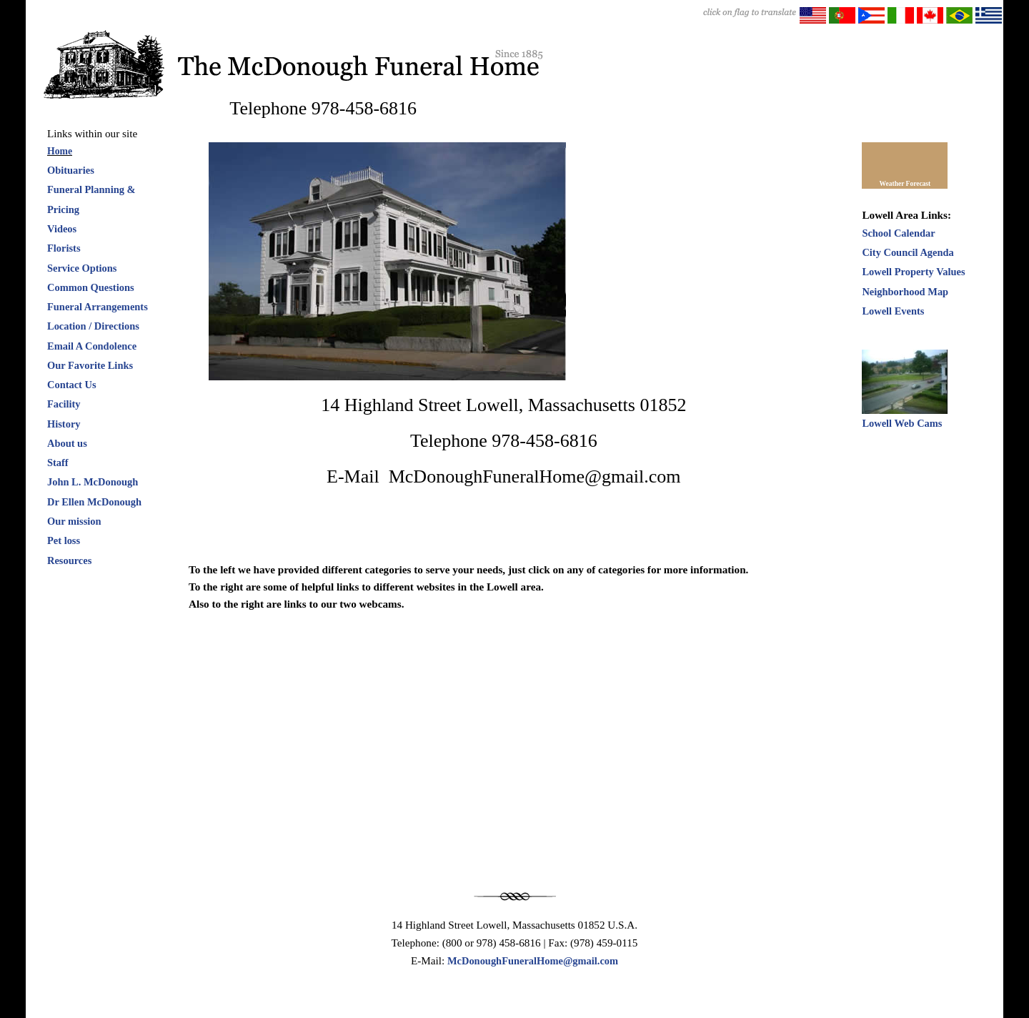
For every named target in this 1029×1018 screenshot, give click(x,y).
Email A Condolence (91, 346)
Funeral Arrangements (97, 306)
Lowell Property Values (913, 271)
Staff (58, 462)
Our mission (74, 521)
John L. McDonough (92, 482)
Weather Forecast (905, 183)
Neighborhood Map (905, 291)
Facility (64, 404)
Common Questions (90, 287)
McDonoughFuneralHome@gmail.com (532, 961)
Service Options (81, 268)
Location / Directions (93, 326)
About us (67, 443)
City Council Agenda (907, 252)
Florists (64, 248)
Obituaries (70, 170)
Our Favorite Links (90, 365)
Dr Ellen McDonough (94, 502)
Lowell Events (893, 311)
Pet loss (63, 540)
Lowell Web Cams (902, 423)
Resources (69, 560)
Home (59, 151)
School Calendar (898, 233)
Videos (61, 228)
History (64, 424)
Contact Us (71, 384)
